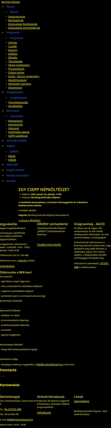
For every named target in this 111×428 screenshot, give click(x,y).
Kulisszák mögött (17, 140)
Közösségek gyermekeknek (24, 28)
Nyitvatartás (15, 121)
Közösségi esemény (19, 84)
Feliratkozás (44, 412)
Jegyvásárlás (15, 124)
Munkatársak (16, 20)
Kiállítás (12, 54)
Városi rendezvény (19, 65)
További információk (49, 244)
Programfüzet (16, 69)
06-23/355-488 (12, 409)
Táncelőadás (15, 61)
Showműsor (15, 87)
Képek (12, 156)
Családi (12, 46)
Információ (13, 110)
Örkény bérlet (16, 72)
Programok (13, 32)
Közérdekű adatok (18, 132)
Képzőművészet (17, 80)
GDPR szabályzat (18, 136)
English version (15, 170)
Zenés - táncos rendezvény (23, 76)
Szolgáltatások (15, 92)
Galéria (11, 146)
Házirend (13, 128)
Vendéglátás (15, 106)
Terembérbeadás (18, 102)
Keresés (11, 181)
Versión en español (18, 175)
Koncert (12, 50)
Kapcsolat (12, 164)
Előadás (12, 57)
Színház (12, 42)
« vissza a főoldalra (30, 220)
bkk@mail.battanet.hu (49, 364)
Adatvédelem (81, 401)
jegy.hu (23, 260)
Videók (12, 160)
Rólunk (11, 6)
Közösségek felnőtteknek (23, 24)
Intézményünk (16, 16)
